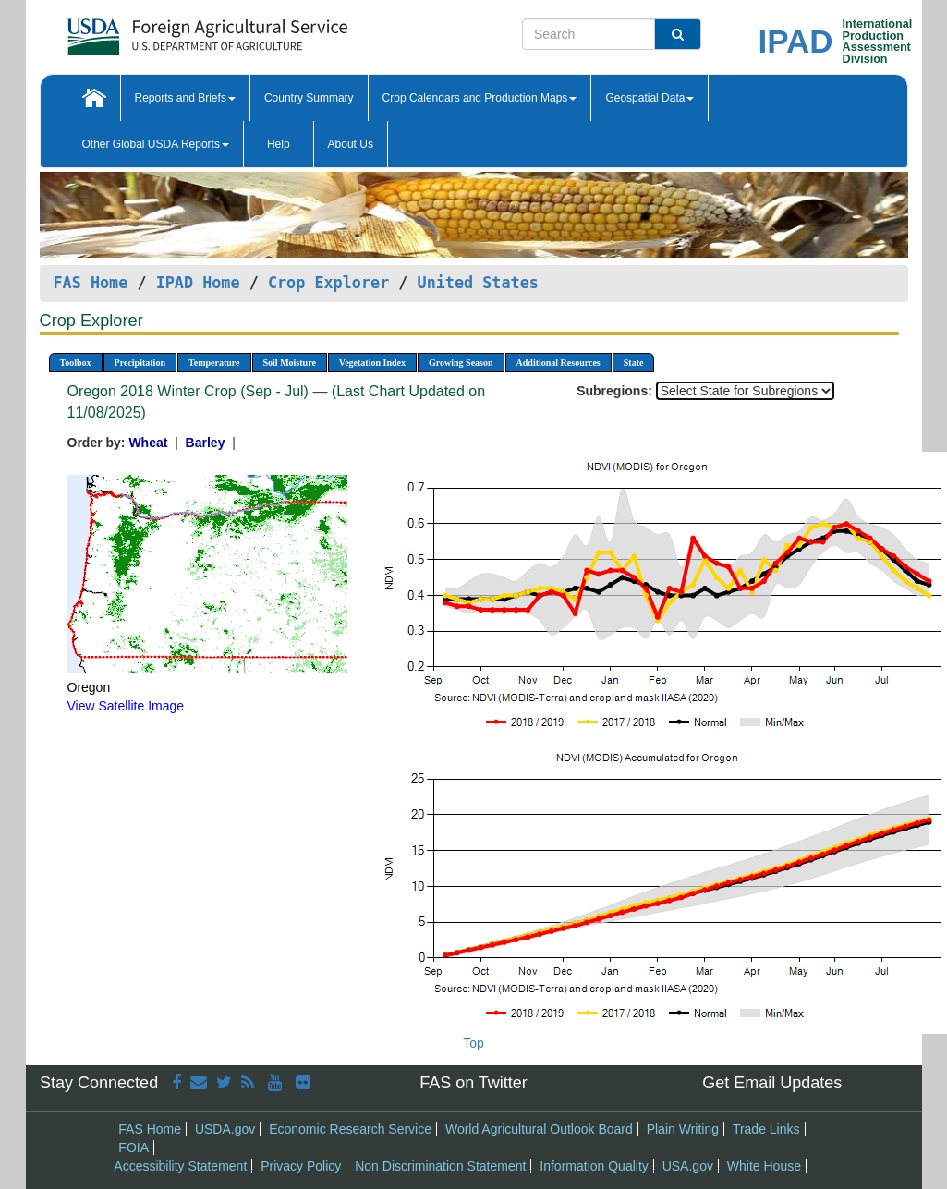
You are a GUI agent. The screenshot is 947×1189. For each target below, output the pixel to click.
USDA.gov (225, 1129)
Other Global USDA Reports (155, 144)
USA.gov (687, 1166)
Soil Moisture (289, 363)
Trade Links (766, 1129)
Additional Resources (558, 363)
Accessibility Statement (180, 1166)
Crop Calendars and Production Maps (479, 97)
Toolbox (75, 363)
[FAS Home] (161, 30)
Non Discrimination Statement (440, 1166)
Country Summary (309, 97)
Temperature (214, 363)
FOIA (133, 1147)
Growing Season (461, 363)
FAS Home (91, 282)
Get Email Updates (772, 1083)
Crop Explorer (328, 282)
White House (764, 1166)
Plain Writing (683, 1129)
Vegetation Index (372, 363)
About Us (350, 144)
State (634, 363)
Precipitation (140, 363)
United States (478, 282)
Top (473, 1043)
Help (278, 144)
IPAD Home (198, 282)
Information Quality (594, 1166)
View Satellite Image (126, 705)
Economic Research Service (350, 1129)
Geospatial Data (649, 97)
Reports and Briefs (185, 97)
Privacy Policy (301, 1166)
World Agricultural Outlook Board (539, 1129)
